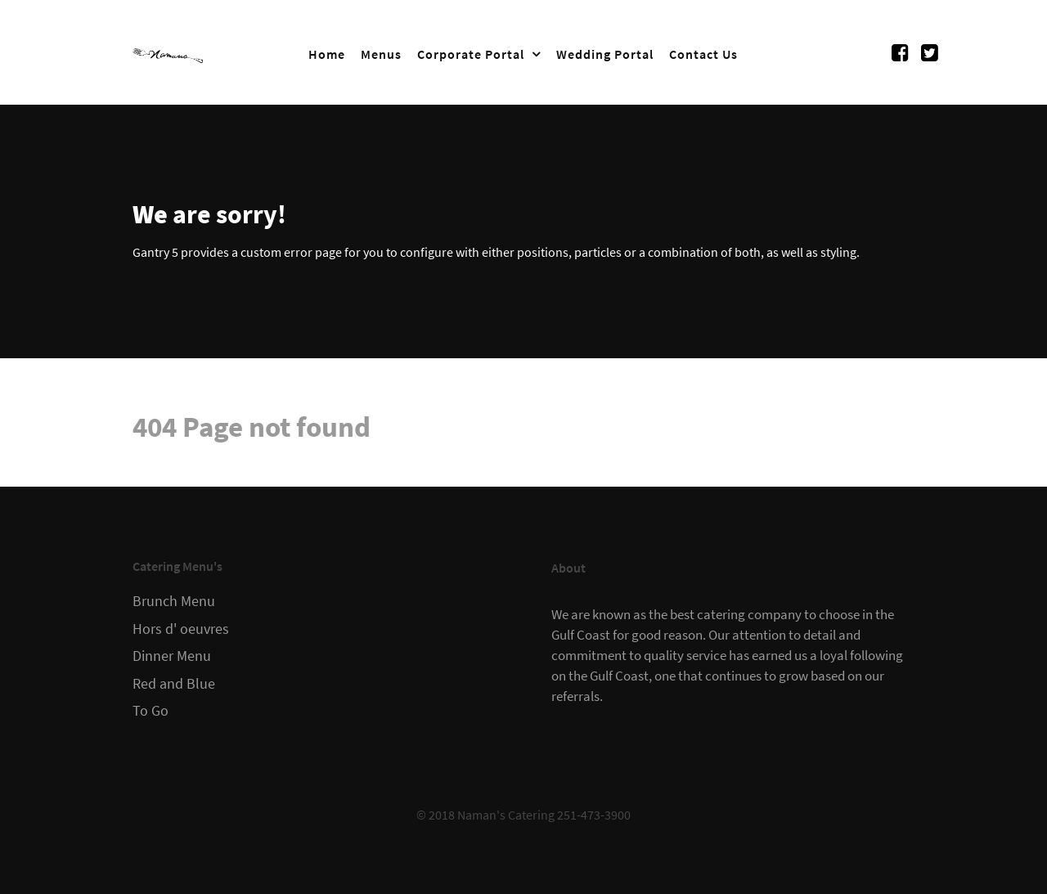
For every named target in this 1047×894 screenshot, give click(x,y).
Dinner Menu (172, 656)
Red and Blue (174, 684)
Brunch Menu (174, 601)
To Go (151, 711)
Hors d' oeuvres (181, 629)
